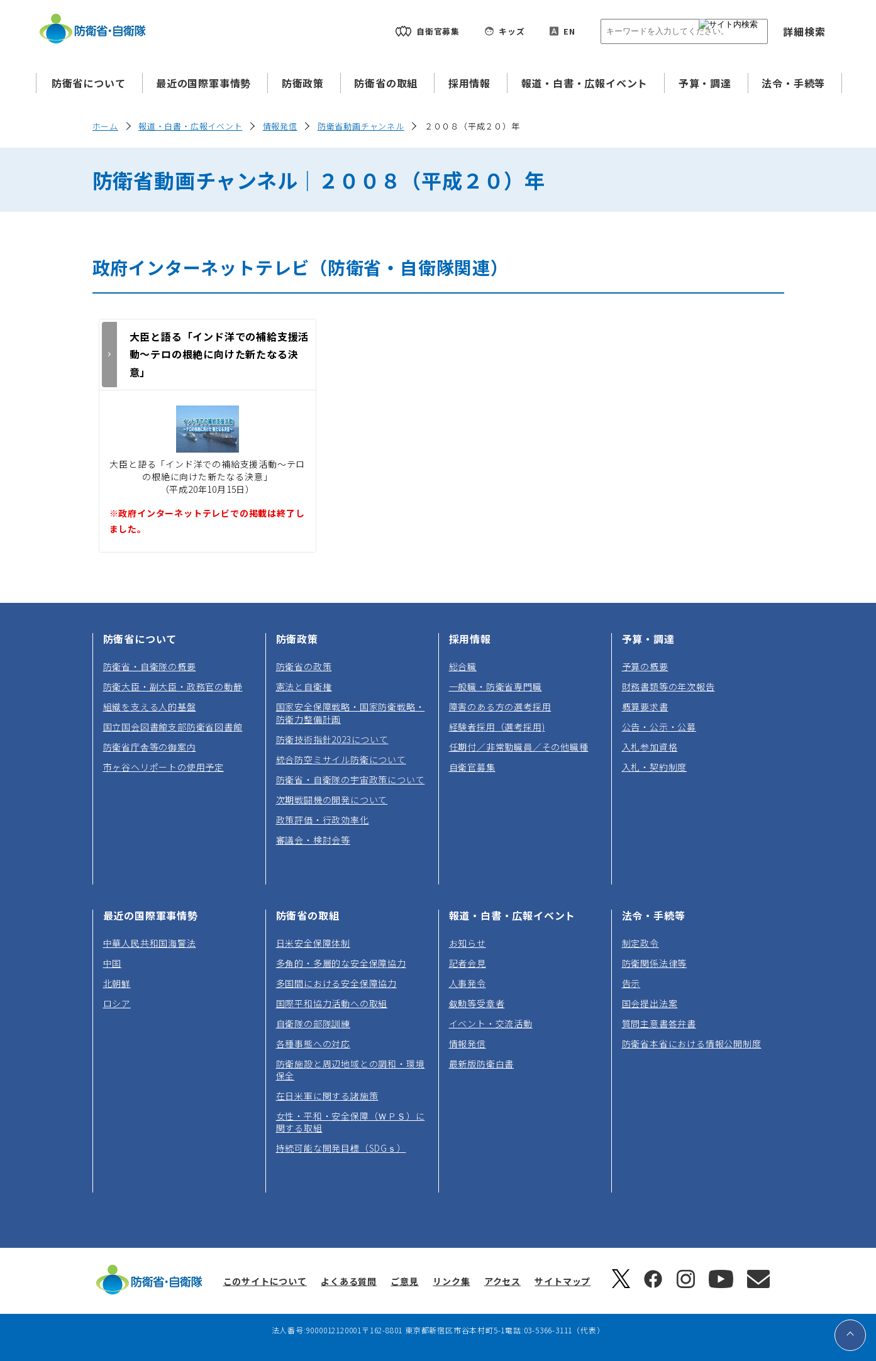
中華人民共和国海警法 (149, 943)
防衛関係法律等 (654, 963)
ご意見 (404, 1281)
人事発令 (467, 983)
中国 (112, 963)
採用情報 (469, 83)
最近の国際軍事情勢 (203, 83)
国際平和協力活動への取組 (332, 1003)
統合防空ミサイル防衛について (341, 759)
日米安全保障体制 (313, 943)
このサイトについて (265, 1281)
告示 (631, 983)
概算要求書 (645, 706)
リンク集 (451, 1281)
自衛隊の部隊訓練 (313, 1023)
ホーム (105, 126)
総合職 (463, 666)
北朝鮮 (117, 983)
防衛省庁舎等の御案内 (149, 747)
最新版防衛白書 (481, 1063)
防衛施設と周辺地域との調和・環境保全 (350, 1069)
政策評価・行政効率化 (322, 819)
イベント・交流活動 (491, 1023)
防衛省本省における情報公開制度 (692, 1043)
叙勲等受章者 (477, 1003)
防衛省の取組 (386, 83)
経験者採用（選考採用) (497, 726)
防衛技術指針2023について (332, 739)
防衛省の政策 (304, 666)
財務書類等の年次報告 (668, 686)
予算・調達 (705, 83)
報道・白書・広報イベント (584, 83)
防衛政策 (303, 83)
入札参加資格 (650, 747)
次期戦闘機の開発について (332, 799)
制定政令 (640, 943)
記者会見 (467, 963)
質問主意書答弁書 (659, 1023)
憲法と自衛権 (304, 686)
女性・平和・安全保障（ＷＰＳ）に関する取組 (350, 1122)
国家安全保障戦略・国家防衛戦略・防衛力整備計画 (350, 712)
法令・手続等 (793, 83)
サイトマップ (562, 1281)
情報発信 (280, 126)
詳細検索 (804, 31)
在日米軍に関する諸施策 (327, 1095)
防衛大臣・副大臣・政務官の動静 (173, 686)
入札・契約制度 (654, 767)
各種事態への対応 (313, 1043)
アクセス (502, 1281)
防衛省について (89, 83)
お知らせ (467, 943)
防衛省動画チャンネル (361, 126)
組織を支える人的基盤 (149, 706)
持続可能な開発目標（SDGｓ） (341, 1148)
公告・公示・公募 (659, 726)
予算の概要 (645, 666)
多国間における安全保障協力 (336, 983)
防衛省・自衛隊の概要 (149, 666)
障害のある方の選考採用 (500, 706)
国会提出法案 (650, 1003)
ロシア (117, 1003)
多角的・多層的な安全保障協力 (341, 963)
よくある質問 (349, 1281)
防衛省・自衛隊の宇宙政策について (350, 779)
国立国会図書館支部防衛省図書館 (173, 726)
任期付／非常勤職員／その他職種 (519, 747)
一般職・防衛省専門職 (495, 686)
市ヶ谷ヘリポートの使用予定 (163, 767)
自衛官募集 (472, 767)
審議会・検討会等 (313, 840)
